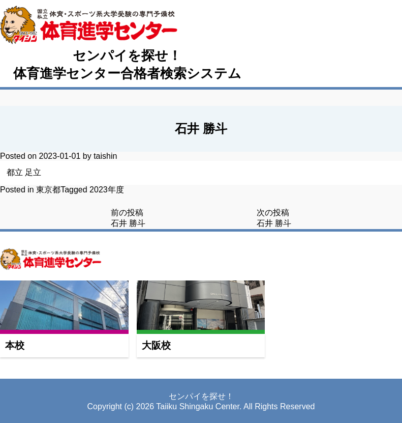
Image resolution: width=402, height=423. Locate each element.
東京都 (48, 189)
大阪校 (156, 345)
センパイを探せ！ (127, 55)
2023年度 (106, 189)
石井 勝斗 (128, 223)
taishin (105, 156)
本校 (14, 345)
